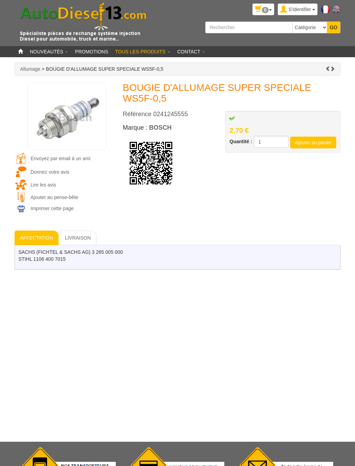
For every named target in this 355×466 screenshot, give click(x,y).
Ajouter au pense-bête (54, 197)
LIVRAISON (78, 238)
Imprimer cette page (52, 208)
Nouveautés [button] (49, 51)
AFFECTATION (36, 238)
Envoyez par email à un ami (60, 158)
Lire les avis (43, 185)
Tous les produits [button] (142, 51)
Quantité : (241, 141)
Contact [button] (191, 51)
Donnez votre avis (50, 172)
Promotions (91, 51)
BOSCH (160, 127)
